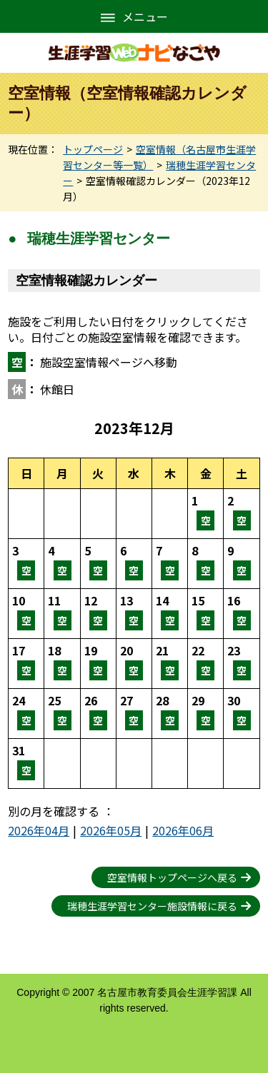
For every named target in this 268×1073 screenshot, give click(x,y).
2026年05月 (111, 830)
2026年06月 (183, 830)
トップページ (93, 149)
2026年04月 (38, 830)
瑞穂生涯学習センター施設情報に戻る (152, 906)
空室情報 (205, 513)
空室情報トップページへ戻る (172, 877)
